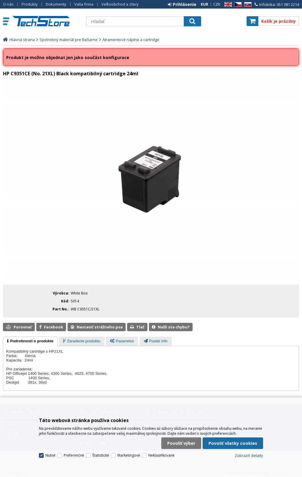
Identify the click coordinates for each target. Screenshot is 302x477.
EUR (204, 4)
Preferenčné (74, 455)
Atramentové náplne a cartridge (130, 39)
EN (227, 4)
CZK (216, 4)
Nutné (50, 455)
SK (246, 4)
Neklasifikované (161, 455)
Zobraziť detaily (249, 455)
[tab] (30, 341)
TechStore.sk (46, 21)
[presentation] (30, 341)
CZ (236, 4)
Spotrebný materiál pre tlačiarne (69, 39)
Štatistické (100, 455)
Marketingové (128, 455)
